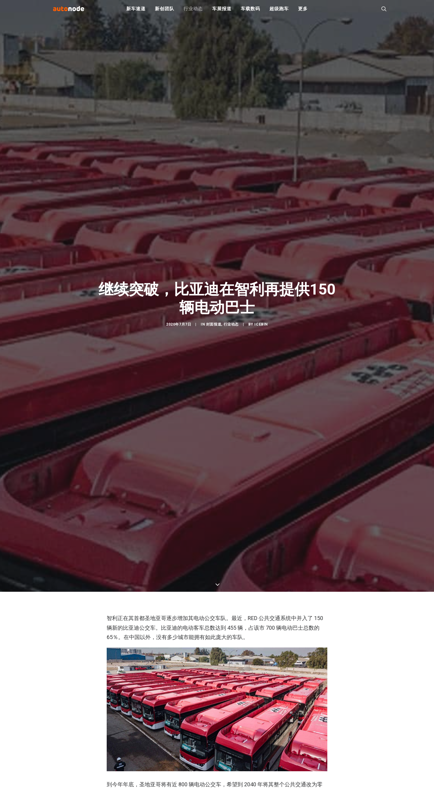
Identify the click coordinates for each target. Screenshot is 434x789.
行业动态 (193, 12)
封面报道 (213, 328)
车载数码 (250, 12)
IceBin (261, 328)
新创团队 (164, 12)
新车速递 (135, 12)
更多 (303, 12)
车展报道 (221, 12)
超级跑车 (278, 12)
